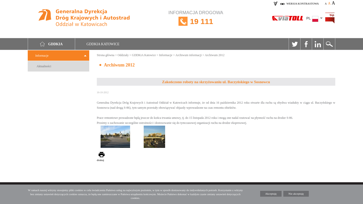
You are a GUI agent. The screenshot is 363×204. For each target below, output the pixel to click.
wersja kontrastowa (302, 3)
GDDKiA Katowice (144, 55)
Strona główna (105, 55)
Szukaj (329, 44)
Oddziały (123, 55)
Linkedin (317, 44)
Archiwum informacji (188, 55)
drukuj (100, 160)
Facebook (306, 44)
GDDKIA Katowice (102, 44)
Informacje (42, 55)
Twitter (294, 44)
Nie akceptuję (296, 193)
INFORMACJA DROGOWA (195, 21)
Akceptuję (271, 193)
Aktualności (44, 66)
